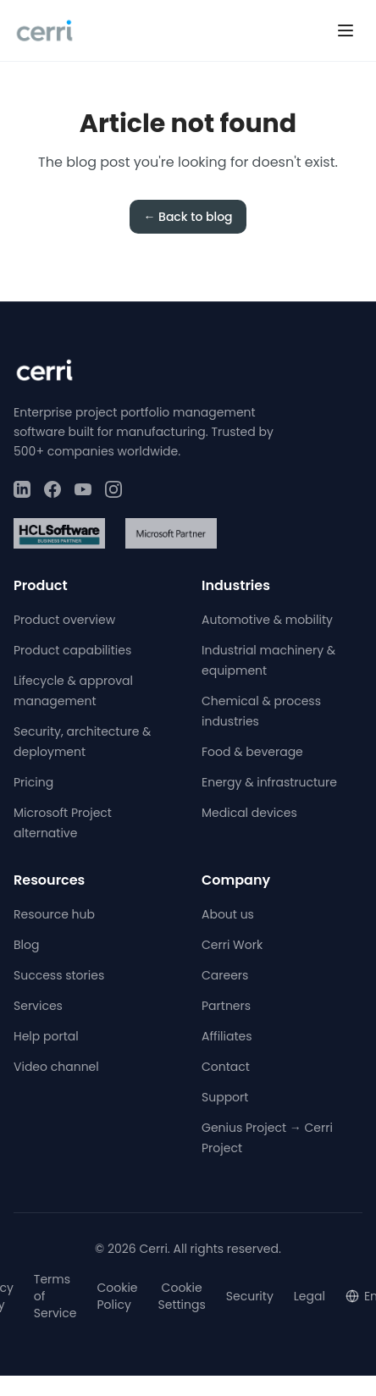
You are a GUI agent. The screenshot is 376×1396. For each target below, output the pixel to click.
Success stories (59, 975)
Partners (226, 1005)
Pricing (33, 782)
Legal (309, 1296)
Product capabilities (72, 650)
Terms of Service (55, 1296)
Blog (26, 944)
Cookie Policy (117, 1296)
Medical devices (249, 812)
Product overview (64, 619)
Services (38, 1005)
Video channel (56, 1066)
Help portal (46, 1036)
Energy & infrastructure (269, 782)
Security (250, 1296)
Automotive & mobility (267, 619)
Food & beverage (252, 751)
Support (225, 1097)
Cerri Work (232, 944)
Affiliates (227, 1036)
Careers (225, 975)
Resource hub (54, 914)
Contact (226, 1066)
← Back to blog (187, 216)
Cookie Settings (182, 1296)
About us (228, 914)
